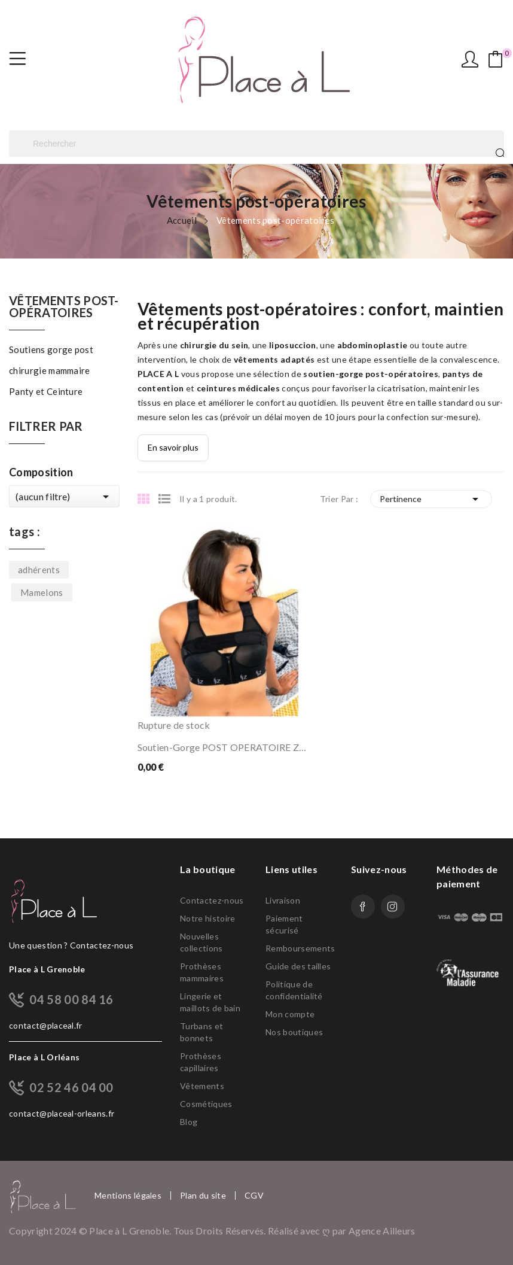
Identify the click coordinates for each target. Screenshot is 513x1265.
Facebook (363, 907)
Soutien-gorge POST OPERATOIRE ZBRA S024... (225, 747)
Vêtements (202, 1086)
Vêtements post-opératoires (64, 307)
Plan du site (203, 1195)
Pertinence (431, 499)
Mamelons (41, 592)
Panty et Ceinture (46, 391)
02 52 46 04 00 (71, 1087)
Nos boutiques (294, 1032)
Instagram (393, 907)
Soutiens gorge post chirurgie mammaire (51, 360)
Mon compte (289, 1014)
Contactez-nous (211, 900)
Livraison (282, 900)
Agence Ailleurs (382, 1230)
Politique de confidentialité (294, 990)
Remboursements (299, 948)
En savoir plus (173, 447)
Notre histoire (207, 918)
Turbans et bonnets (201, 1032)
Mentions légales (127, 1195)
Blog (188, 1122)
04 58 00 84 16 (71, 999)
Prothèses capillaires (200, 1062)
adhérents (39, 569)
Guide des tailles (298, 966)
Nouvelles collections (201, 942)
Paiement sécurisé (284, 924)
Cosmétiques (206, 1104)
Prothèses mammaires (202, 972)
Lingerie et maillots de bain (210, 1002)
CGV (254, 1195)
